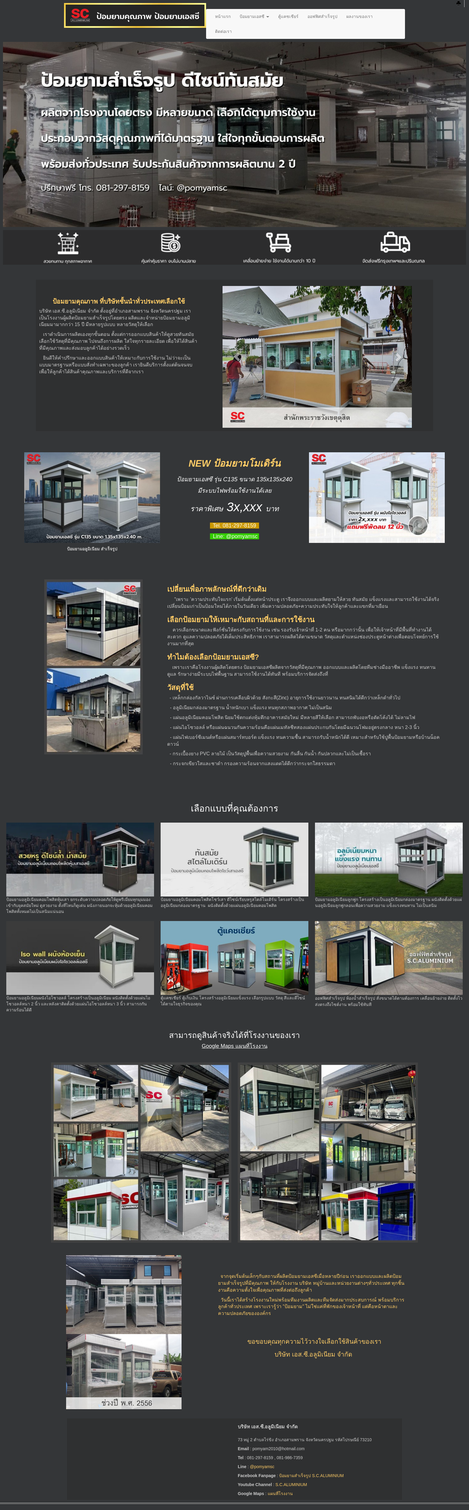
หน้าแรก (223, 16)
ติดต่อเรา (223, 31)
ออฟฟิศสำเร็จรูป (322, 16)
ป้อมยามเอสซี (254, 16)
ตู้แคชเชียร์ (288, 16)
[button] (237, 357)
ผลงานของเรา (359, 16)
